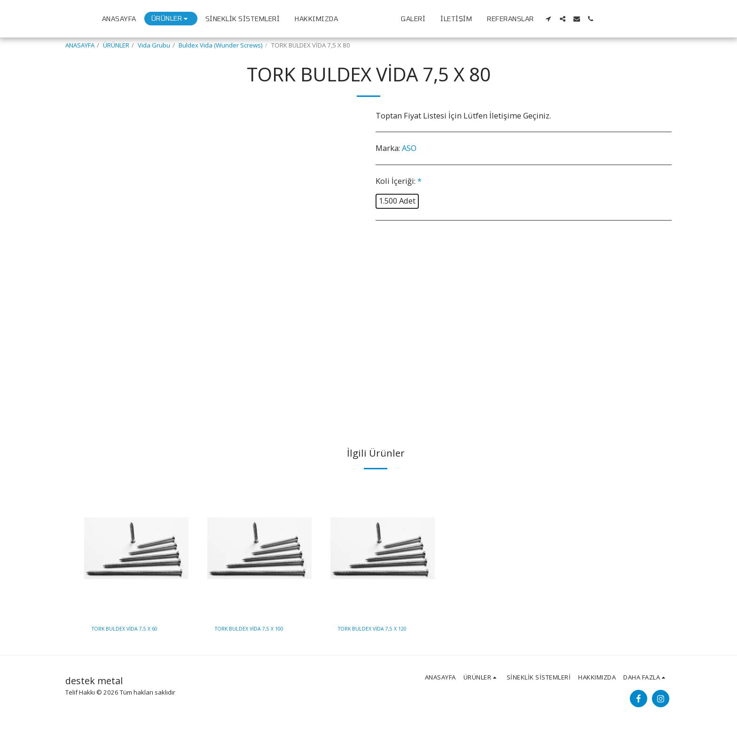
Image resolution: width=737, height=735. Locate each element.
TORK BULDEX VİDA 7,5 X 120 (379, 629)
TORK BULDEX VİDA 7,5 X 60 (131, 629)
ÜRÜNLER (116, 45)
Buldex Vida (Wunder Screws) (221, 45)
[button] (628, 19)
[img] (136, 548)
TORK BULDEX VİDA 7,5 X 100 (256, 629)
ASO (409, 147)
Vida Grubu (154, 45)
